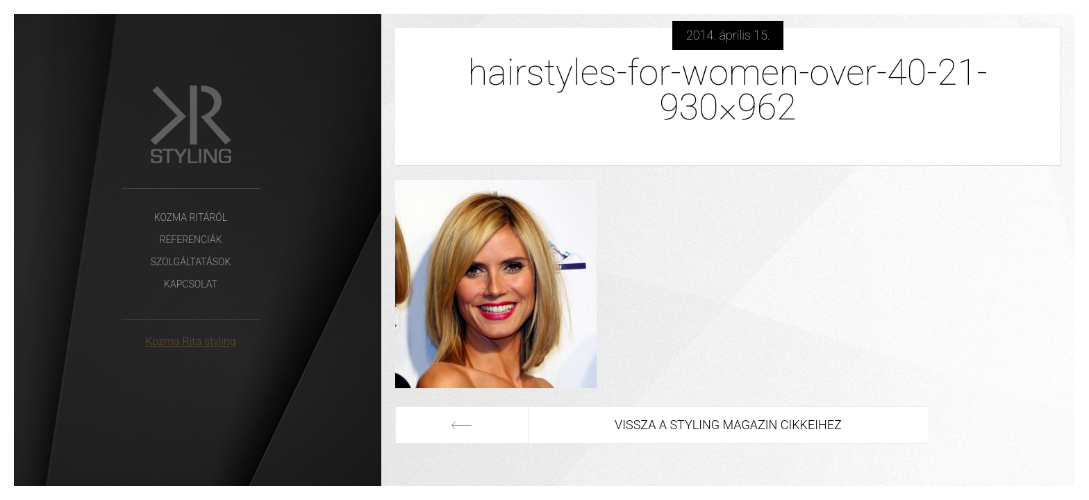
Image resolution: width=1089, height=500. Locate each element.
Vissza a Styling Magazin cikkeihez (728, 424)
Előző (462, 425)
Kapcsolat (190, 284)
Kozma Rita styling (190, 341)
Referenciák (190, 239)
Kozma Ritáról (190, 217)
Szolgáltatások (191, 261)
